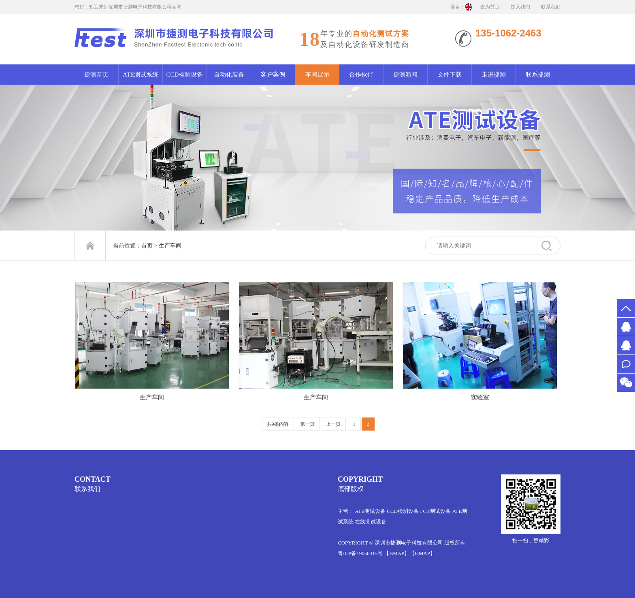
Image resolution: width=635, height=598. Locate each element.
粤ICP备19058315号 (360, 553)
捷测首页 (96, 74)
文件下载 (449, 74)
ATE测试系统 (140, 74)
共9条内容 (278, 428)
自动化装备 (229, 74)
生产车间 (170, 246)
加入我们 (520, 7)
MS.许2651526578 (626, 327)
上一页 (333, 428)
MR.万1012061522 (626, 345)
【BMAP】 (396, 553)
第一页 (307, 428)
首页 (147, 246)
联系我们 (550, 7)
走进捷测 (494, 74)
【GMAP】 (422, 553)
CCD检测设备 (184, 74)
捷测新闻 (405, 74)
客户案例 (273, 74)
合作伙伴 (361, 74)
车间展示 (317, 74)
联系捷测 (538, 74)
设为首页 (490, 7)
